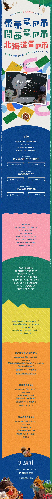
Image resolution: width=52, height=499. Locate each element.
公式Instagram (16, 165)
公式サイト (38, 165)
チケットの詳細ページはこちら (26, 374)
